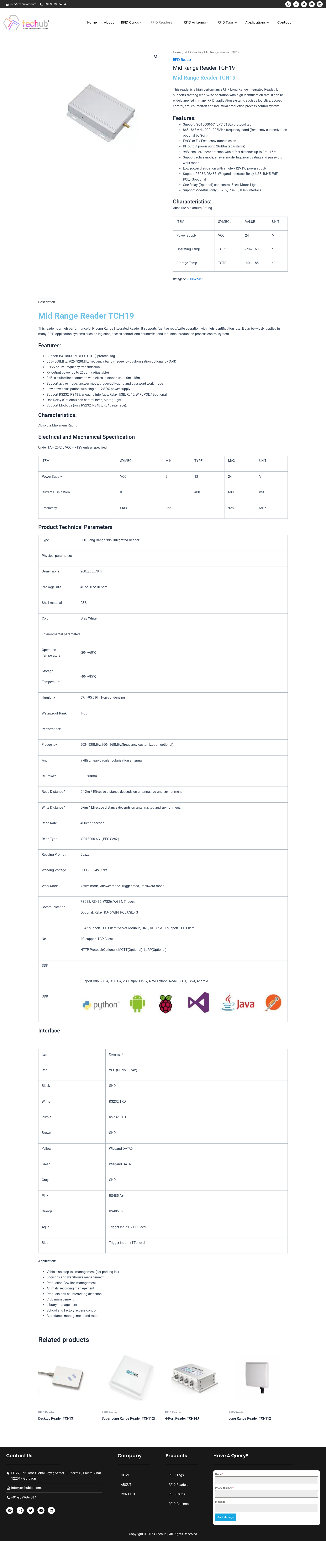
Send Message (225, 1517)
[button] (156, 56)
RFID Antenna (197, 22)
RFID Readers (164, 22)
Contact (284, 22)
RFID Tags (228, 22)
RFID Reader (192, 52)
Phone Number (224, 1488)
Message (220, 1501)
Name (219, 1474)
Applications (257, 22)
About (109, 22)
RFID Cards (132, 22)
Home (92, 22)
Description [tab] (46, 302)
